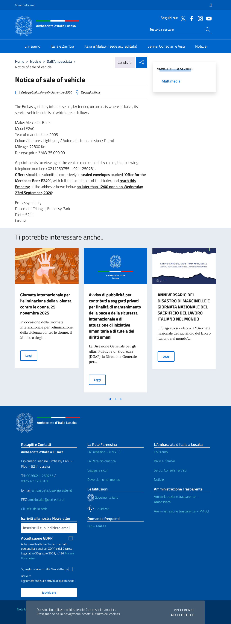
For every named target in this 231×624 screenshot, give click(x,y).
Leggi (31, 355)
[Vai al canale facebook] (190, 18)
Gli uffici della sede (34, 508)
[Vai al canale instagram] (199, 18)
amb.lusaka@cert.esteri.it (46, 499)
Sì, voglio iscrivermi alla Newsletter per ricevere (45, 570)
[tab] (110, 399)
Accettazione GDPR (37, 538)
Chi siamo (161, 451)
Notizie (35, 61)
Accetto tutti (183, 614)
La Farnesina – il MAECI (104, 451)
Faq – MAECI (96, 526)
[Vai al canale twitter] (182, 18)
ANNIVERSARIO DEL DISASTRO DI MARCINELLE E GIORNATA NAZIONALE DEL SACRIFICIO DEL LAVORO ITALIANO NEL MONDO (184, 306)
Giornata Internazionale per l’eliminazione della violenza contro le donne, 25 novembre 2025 (45, 303)
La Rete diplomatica (101, 461)
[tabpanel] (47, 321)
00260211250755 (39, 475)
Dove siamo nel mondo (103, 479)
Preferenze (184, 610)
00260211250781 (34, 481)
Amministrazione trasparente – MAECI (181, 511)
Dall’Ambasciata (59, 61)
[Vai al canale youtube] (208, 18)
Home (19, 61)
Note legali (24, 609)
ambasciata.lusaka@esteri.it (52, 490)
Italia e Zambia (164, 461)
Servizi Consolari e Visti (170, 470)
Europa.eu (98, 508)
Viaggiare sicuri (97, 470)
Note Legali (28, 558)
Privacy (69, 553)
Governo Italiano (25, 5)
